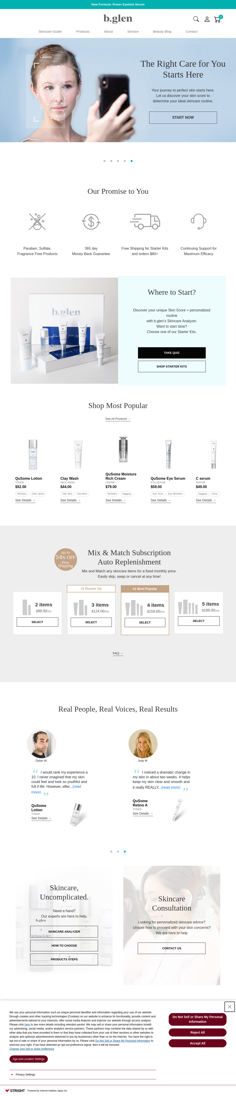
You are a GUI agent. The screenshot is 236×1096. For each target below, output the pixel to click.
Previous (10, 803)
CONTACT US (171, 968)
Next (226, 803)
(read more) (38, 812)
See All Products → (118, 438)
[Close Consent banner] (230, 1007)
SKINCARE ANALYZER (64, 951)
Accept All (197, 1043)
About (108, 31)
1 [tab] (104, 160)
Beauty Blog (162, 31)
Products (82, 31)
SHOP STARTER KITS (172, 386)
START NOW (114, 128)
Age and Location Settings (28, 1059)
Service (133, 31)
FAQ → (118, 673)
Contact (192, 31)
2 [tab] (111, 160)
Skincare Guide (50, 31)
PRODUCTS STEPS (64, 979)
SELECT (37, 641)
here (27, 1024)
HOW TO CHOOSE (64, 965)
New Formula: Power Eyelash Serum (118, 4)
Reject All (198, 1032)
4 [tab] (125, 160)
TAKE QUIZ (172, 372)
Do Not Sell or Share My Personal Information (122, 1040)
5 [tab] (131, 160)
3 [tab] (118, 160)
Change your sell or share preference (31, 1048)
